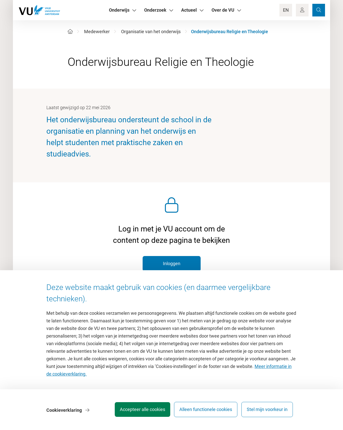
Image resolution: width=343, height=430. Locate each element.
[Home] (70, 31)
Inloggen (171, 263)
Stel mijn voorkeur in (267, 411)
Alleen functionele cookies (203, 411)
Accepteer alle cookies (138, 411)
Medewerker (97, 31)
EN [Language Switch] (286, 10)
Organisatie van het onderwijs (151, 31)
